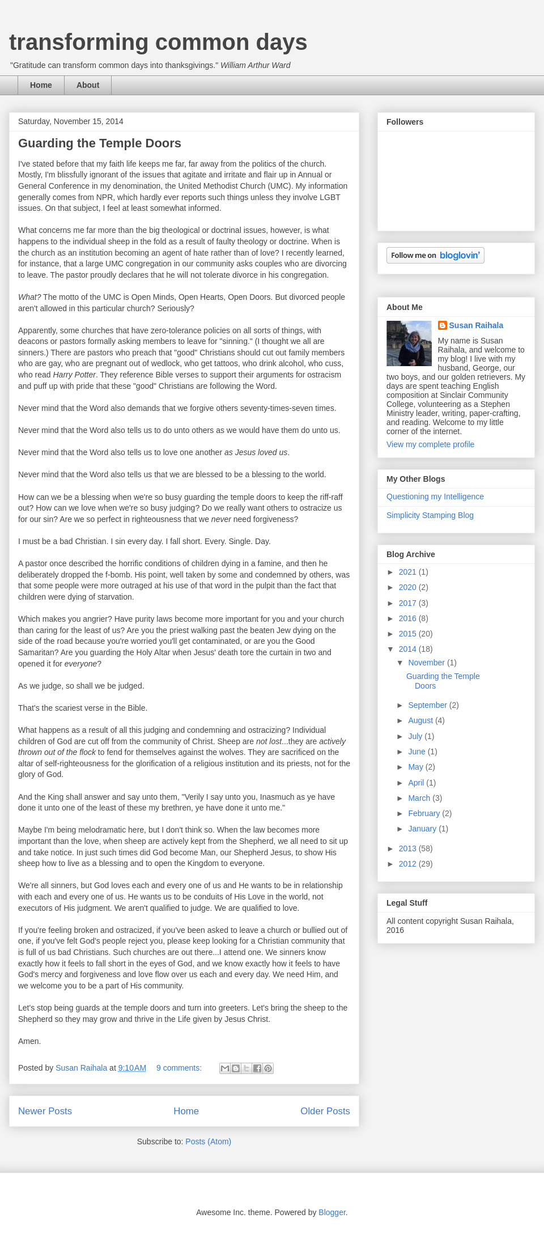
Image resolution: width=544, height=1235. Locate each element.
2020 (409, 587)
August (421, 720)
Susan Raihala (476, 325)
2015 (409, 633)
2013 (409, 848)
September (428, 705)
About (87, 85)
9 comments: (180, 1067)
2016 (409, 618)
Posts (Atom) (208, 1141)
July (416, 736)
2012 (409, 863)
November (427, 662)
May (416, 766)
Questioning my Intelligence (435, 496)
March (420, 798)
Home (41, 85)
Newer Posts (45, 1111)
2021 (409, 571)
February (425, 813)
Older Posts (325, 1111)
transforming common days (158, 41)
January (423, 828)
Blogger (331, 1212)
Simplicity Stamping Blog (430, 515)
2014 (409, 648)
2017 (409, 603)
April (417, 782)
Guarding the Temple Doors (99, 143)
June (417, 751)
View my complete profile (430, 444)
